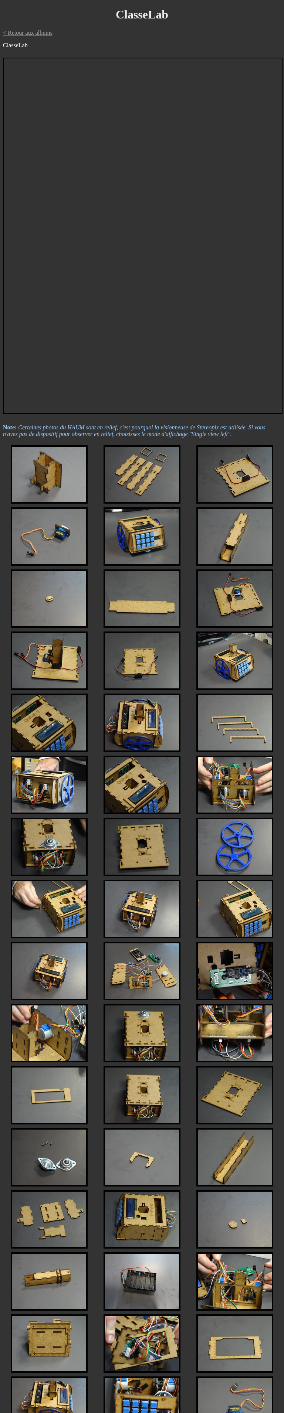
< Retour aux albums (28, 33)
